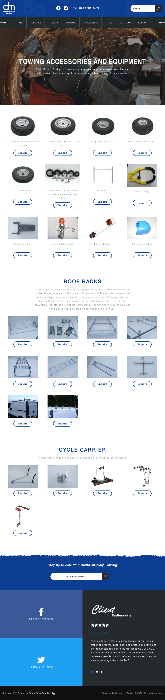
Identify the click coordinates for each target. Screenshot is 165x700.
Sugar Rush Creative (39, 693)
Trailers (53, 22)
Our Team (125, 22)
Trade (109, 22)
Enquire (23, 152)
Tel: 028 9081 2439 (86, 8)
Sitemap (6, 693)
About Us (36, 22)
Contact (143, 22)
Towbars (71, 22)
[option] (124, 645)
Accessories (91, 22)
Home (20, 22)
